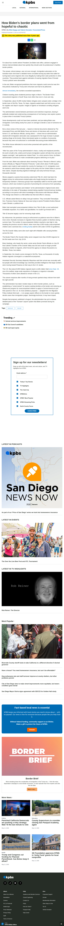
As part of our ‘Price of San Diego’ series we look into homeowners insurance (30, 512)
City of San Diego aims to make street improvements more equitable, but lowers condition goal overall (30, 685)
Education (35, 818)
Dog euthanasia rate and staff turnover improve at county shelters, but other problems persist (29, 677)
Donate (32, 730)
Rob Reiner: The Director (11, 610)
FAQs (24, 903)
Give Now (58, 2)
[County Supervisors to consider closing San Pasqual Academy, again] (46, 808)
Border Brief (32, 778)
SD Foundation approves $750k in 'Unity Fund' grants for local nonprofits (46, 855)
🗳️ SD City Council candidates (13, 324)
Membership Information (49, 900)
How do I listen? (27, 906)
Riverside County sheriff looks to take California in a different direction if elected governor (31, 664)
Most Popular (8, 621)
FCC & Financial (7, 903)
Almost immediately (9, 91)
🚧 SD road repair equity (11, 328)
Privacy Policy (7, 912)
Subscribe (31, 411)
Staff (4, 915)
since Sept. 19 (54, 269)
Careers (5, 900)
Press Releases (7, 909)
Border (19, 308)
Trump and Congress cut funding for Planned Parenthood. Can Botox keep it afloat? (15, 858)
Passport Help (26, 909)
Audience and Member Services (31, 894)
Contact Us (26, 900)
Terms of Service (7, 918)
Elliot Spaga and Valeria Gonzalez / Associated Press (27, 30)
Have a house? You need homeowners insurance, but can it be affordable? (28, 670)
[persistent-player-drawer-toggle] (62, 924)
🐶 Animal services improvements (14, 321)
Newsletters (6, 897)
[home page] (29, 2)
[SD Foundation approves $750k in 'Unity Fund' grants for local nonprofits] (46, 842)
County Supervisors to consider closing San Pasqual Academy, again (46, 822)
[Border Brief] (32, 756)
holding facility (27, 227)
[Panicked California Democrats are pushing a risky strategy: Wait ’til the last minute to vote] (16, 808)
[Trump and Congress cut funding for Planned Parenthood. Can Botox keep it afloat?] (16, 842)
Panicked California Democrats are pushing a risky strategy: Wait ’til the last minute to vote (15, 822)
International (34, 7)
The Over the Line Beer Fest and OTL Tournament (19, 561)
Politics (4, 818)
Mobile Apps (6, 906)
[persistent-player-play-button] (2, 923)
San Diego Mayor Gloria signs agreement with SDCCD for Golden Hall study (29, 691)
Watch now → (32, 789)
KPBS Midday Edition (11, 924)
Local (14, 7)
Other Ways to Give (48, 903)
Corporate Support (47, 894)
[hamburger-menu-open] (2, 2)
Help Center (26, 912)
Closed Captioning (28, 897)
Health (3, 852)
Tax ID (44, 906)
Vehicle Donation (47, 909)
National (23, 7)
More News (7, 797)
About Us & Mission (8, 894)
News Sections (47, 7)
